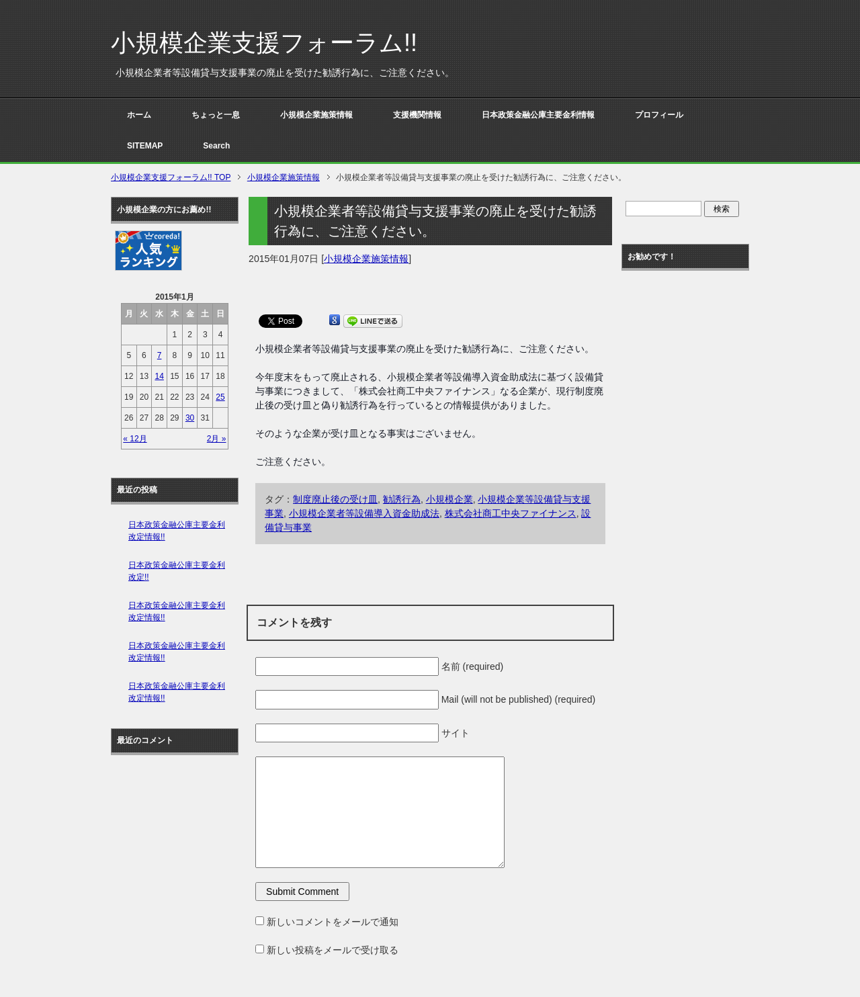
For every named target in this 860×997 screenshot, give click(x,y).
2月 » (216, 438)
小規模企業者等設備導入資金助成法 (364, 513)
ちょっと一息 (215, 115)
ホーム (139, 115)
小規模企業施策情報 (316, 115)
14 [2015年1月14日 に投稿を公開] (159, 376)
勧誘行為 (402, 499)
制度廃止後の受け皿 (335, 499)
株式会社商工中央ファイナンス (510, 513)
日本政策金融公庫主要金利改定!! (176, 571)
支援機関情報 (417, 115)
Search (216, 145)
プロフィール (659, 115)
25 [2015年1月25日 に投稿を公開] (220, 397)
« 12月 (134, 438)
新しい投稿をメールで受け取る (332, 950)
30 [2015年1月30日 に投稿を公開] (189, 418)
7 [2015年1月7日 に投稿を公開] (159, 355)
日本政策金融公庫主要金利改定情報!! (176, 530)
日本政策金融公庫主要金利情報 (538, 115)
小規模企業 (449, 499)
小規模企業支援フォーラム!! (264, 42)
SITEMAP (145, 145)
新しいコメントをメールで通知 (332, 921)
